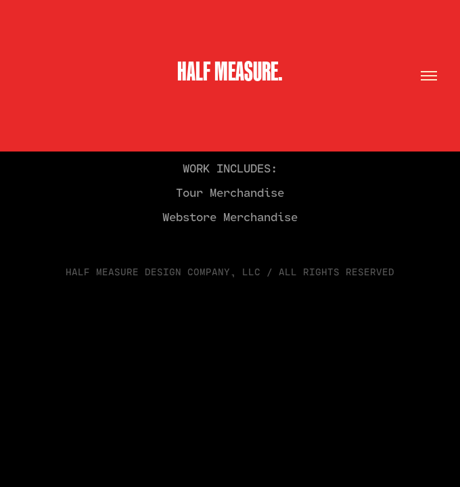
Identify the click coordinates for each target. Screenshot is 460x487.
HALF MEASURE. (230, 71)
